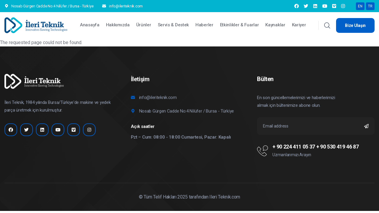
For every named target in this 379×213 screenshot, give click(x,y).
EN (360, 6)
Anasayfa (89, 25)
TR (370, 6)
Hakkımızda (118, 25)
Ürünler (143, 25)
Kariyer (299, 25)
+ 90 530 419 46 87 (337, 146)
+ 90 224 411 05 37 (293, 146)
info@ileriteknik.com (126, 6)
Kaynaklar (275, 25)
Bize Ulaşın (355, 25)
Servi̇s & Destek (173, 25)
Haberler (204, 25)
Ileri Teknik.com (224, 197)
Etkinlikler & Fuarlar (239, 25)
